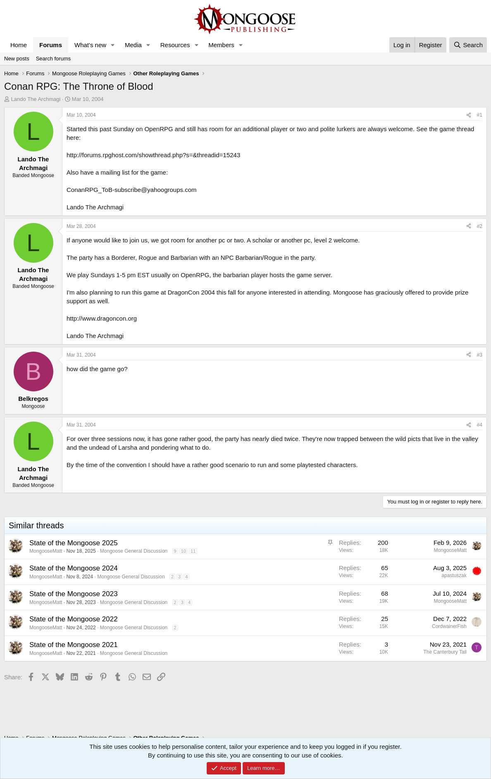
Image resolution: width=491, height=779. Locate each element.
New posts (16, 58)
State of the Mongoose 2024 (73, 568)
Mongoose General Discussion (133, 551)
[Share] (468, 115)
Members (221, 44)
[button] (113, 45)
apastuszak (454, 575)
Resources (175, 44)
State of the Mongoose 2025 (73, 543)
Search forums (53, 58)
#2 (479, 226)
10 (183, 551)
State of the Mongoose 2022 (73, 619)
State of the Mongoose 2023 (73, 594)
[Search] (468, 45)
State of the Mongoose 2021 (73, 645)
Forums (50, 44)
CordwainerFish (449, 626)
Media (133, 44)
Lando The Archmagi (36, 99)
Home (18, 44)
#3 (479, 355)
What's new (90, 44)
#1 (479, 115)
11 (193, 551)
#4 (479, 425)
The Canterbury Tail (445, 652)
